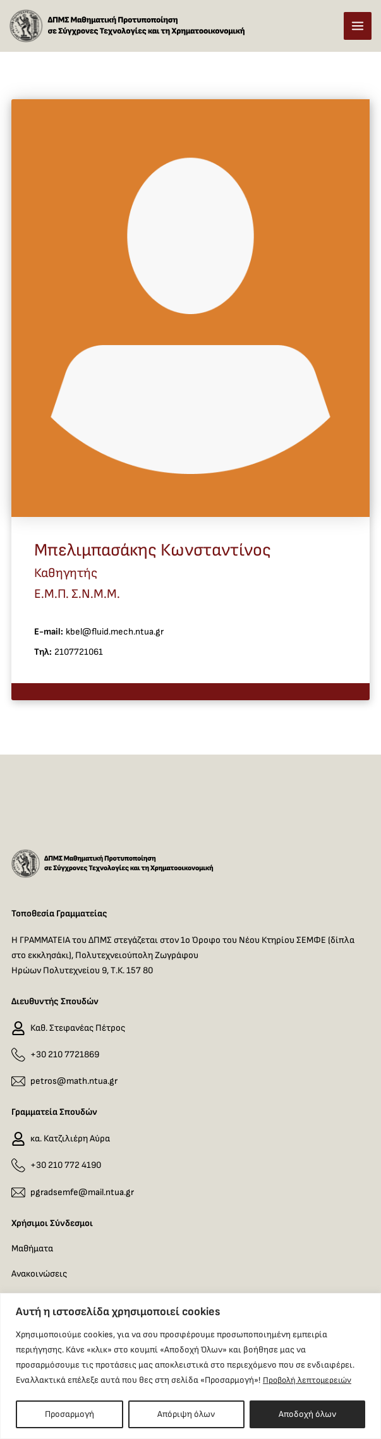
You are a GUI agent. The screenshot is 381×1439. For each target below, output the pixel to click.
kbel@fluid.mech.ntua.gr (115, 638)
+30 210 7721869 (64, 1054)
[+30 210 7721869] (18, 1055)
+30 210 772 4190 (65, 1165)
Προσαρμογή (69, 1414)
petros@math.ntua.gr (74, 1081)
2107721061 (78, 658)
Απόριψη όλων (186, 1414)
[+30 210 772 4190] (18, 1166)
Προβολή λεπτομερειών (309, 1380)
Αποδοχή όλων (307, 1414)
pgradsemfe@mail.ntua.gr (82, 1192)
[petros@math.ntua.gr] (18, 1081)
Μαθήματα (32, 1248)
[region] (190, 1366)
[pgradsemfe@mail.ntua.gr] (18, 1192)
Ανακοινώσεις (39, 1273)
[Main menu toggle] (358, 29)
